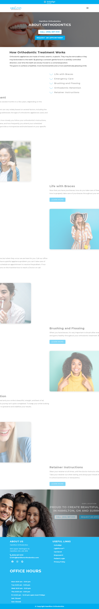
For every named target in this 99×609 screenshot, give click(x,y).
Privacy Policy (59, 562)
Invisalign (58, 545)
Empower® (58, 555)
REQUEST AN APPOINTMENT (68, 38)
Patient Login (59, 558)
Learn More (89, 200)
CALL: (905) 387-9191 (68, 32)
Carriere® (58, 552)
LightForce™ (59, 548)
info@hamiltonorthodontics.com (24, 558)
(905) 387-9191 (16, 555)
